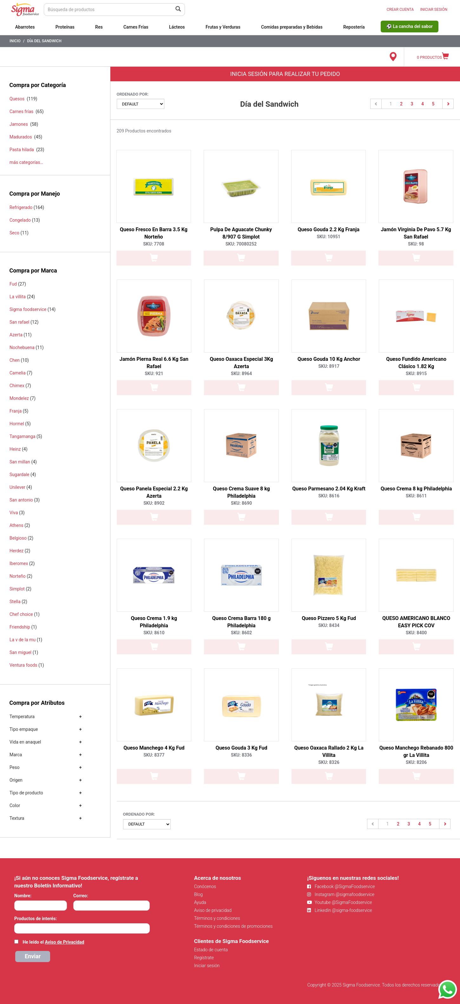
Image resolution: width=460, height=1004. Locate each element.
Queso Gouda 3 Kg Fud (241, 748)
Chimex (17, 385)
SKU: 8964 (241, 373)
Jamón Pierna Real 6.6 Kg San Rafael (154, 362)
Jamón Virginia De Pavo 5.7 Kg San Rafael (416, 233)
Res (99, 27)
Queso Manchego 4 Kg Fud (153, 748)
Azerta (16, 334)
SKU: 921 (154, 373)
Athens (16, 525)
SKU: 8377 (153, 755)
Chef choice (21, 614)
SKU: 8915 (416, 373)
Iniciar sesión (207, 965)
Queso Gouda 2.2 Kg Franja (328, 229)
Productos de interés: (35, 918)
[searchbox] (17, 928)
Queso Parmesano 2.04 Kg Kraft (328, 489)
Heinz (15, 449)
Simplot (17, 588)
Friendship (20, 627)
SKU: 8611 (416, 495)
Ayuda (200, 902)
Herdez (16, 550)
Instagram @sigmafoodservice (340, 894)
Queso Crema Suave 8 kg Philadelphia (241, 492)
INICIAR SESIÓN (433, 9)
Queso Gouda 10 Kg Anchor (329, 359)
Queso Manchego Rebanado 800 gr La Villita (416, 751)
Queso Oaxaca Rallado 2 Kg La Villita (328, 751)
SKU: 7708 (153, 243)
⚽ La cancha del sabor (409, 26)
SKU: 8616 (328, 495)
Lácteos (177, 27)
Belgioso (18, 538)
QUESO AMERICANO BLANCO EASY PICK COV (416, 622)
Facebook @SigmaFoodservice (341, 886)
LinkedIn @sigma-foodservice (339, 910)
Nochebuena (22, 347)
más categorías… (26, 162)
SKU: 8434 (328, 625)
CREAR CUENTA (400, 9)
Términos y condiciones (217, 918)
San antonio (21, 499)
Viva (14, 512)
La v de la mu (23, 639)
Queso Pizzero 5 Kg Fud (329, 618)
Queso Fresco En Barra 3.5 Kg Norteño (153, 233)
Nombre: (22, 895)
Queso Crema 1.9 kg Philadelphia (154, 622)
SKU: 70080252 (241, 243)
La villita (18, 296)
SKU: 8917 (328, 366)
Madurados (21, 136)
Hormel (17, 423)
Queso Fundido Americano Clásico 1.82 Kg (416, 362)
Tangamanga (23, 436)
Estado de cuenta (211, 949)
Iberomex (19, 563)
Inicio (15, 41)
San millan (20, 461)
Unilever (17, 487)
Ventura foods (23, 665)
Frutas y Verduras (223, 27)
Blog (198, 894)
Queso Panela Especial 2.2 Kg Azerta (154, 492)
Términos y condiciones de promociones (233, 926)
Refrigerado (21, 207)
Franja (16, 411)
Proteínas (65, 27)
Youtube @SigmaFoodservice (339, 902)
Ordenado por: (133, 94)
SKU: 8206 (416, 762)
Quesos (17, 98)
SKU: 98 (416, 243)
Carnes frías (21, 111)
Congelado (20, 220)
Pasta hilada (22, 149)
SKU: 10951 (328, 236)
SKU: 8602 (241, 632)
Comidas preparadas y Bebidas (292, 27)
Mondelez (19, 398)
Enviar (33, 956)
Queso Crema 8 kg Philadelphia (416, 489)
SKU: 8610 (153, 632)
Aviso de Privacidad (64, 942)
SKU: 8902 (153, 503)
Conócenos (205, 886)
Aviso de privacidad (213, 910)
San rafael (20, 322)
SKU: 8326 (328, 762)
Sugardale (19, 474)
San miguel (20, 652)
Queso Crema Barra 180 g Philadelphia (241, 622)
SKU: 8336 (241, 755)
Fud (13, 283)
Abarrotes (25, 27)
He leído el (53, 942)
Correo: (80, 895)
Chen (15, 360)
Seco (14, 232)
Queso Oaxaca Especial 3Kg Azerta (241, 362)
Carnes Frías (135, 27)
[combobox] (82, 928)
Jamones (19, 124)
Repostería (354, 27)
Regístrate (204, 957)
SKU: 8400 (416, 632)
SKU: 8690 (241, 503)
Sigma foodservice (28, 309)
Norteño (18, 576)
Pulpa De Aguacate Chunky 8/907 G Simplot (241, 233)
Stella (15, 601)
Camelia (18, 372)
